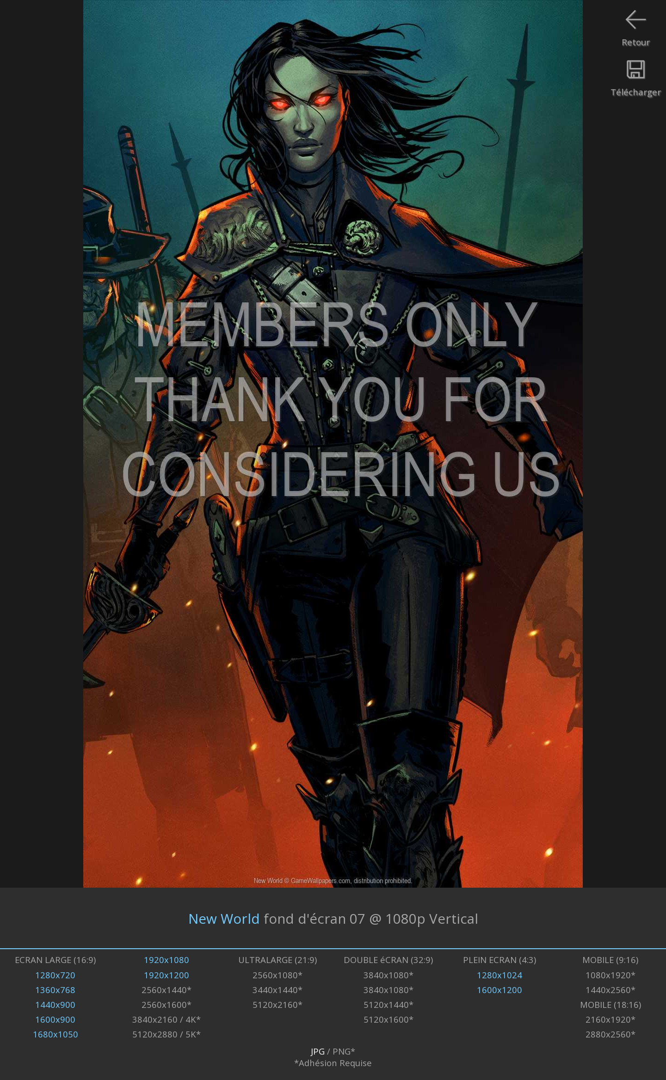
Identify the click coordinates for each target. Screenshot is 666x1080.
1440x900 (55, 1004)
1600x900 (55, 1019)
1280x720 (55, 975)
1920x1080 (166, 959)
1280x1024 (499, 975)
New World (224, 917)
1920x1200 (166, 975)
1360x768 (55, 989)
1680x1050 (55, 1034)
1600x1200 (499, 989)
